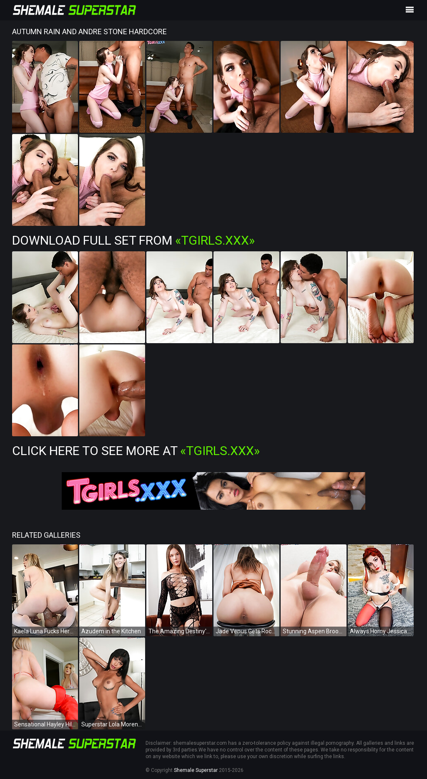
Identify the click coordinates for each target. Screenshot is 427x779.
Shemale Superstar (196, 770)
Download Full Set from (133, 240)
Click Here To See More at (136, 450)
